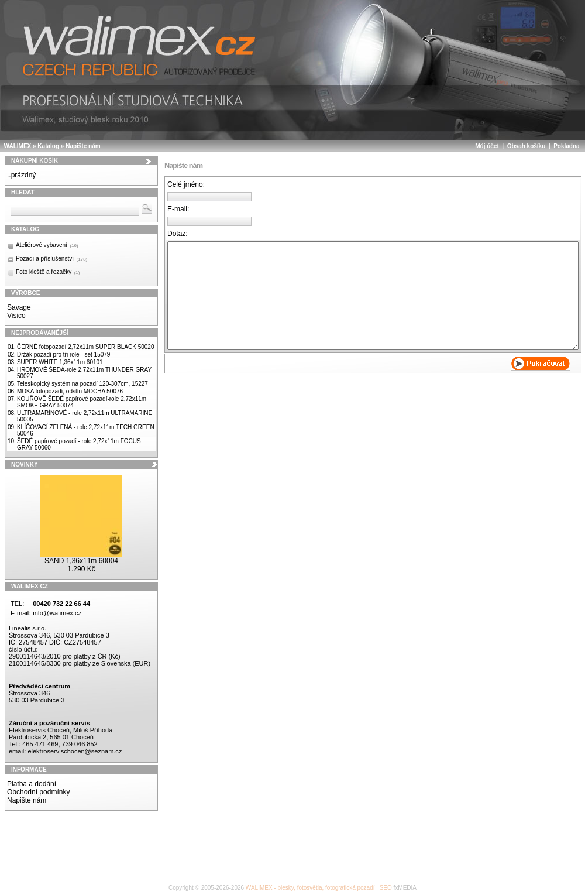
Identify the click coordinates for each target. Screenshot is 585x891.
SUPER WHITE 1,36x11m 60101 (60, 362)
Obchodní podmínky (38, 792)
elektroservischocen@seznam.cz (74, 751)
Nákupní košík (34, 160)
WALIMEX (18, 146)
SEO (386, 888)
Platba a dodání (31, 784)
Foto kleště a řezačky (48, 272)
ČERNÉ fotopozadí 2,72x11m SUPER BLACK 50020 (85, 347)
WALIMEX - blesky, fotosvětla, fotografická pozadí (310, 888)
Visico (16, 315)
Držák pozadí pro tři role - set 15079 (64, 354)
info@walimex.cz (57, 612)
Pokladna (566, 146)
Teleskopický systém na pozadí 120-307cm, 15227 (82, 384)
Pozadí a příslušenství (51, 258)
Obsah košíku (526, 146)
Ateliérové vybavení (47, 245)
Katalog (48, 146)
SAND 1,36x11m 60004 (81, 561)
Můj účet (487, 146)
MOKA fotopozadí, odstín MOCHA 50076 (70, 391)
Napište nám (83, 146)
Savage (19, 307)
